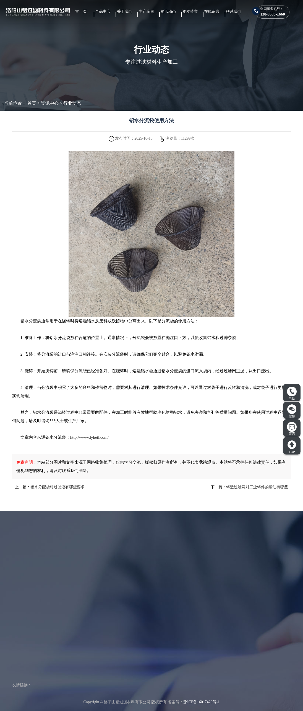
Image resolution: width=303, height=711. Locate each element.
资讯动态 (168, 11)
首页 (31, 103)
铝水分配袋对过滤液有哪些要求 (57, 487)
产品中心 (103, 11)
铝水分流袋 (30, 321)
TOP (292, 447)
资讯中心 (50, 103)
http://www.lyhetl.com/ (89, 437)
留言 (292, 429)
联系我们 (233, 11)
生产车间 (146, 11)
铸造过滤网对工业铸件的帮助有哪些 (257, 487)
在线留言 (212, 11)
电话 (292, 394)
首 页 (81, 11)
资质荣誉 (190, 11)
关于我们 (124, 11)
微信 (292, 411)
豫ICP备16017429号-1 (201, 702)
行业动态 (72, 103)
